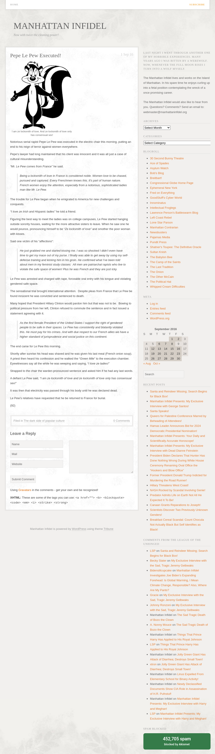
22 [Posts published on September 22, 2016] (172, 353)
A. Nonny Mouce (161, 624)
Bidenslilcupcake (161, 570)
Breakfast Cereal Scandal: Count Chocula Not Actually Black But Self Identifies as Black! (177, 524)
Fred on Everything (162, 192)
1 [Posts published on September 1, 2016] (172, 339)
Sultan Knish (158, 252)
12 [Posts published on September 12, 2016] (152, 348)
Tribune (108, 529)
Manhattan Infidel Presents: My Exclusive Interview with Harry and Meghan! (178, 703)
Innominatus (158, 202)
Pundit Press (158, 242)
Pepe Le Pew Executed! (36, 55)
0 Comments (121, 420)
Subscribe (197, 4)
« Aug (147, 363)
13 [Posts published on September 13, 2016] (159, 348)
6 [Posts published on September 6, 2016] (159, 343)
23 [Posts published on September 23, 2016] (178, 353)
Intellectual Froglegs (163, 207)
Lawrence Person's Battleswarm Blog (174, 212)
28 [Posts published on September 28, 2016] (165, 358)
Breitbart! (156, 178)
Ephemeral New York (163, 188)
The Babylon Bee (161, 257)
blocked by (177, 741)
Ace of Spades (159, 163)
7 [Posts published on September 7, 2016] (165, 343)
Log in (154, 303)
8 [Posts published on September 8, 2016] (172, 343)
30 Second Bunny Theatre (167, 158)
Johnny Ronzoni (160, 605)
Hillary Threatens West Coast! (169, 485)
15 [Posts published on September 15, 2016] (172, 348)
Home (14, 4)
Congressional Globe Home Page (172, 183)
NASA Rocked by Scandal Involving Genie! (177, 490)
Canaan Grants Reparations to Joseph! (175, 505)
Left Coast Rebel (161, 217)
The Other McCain (162, 276)
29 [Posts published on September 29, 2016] (172, 358)
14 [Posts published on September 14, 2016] (165, 348)
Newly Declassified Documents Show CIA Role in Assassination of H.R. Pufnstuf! (178, 688)
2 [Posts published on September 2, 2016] (178, 339)
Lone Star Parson (161, 222)
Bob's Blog (157, 173)
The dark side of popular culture (44, 420)
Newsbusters (158, 232)
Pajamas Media (160, 237)
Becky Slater (158, 560)
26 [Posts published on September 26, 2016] (152, 358)
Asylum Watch (159, 168)
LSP (152, 550)
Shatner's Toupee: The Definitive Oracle (175, 247)
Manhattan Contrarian (164, 227)
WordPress (79, 529)
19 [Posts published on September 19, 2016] (152, 353)
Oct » (156, 363)
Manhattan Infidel (60, 26)
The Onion (157, 272)
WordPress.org (159, 318)
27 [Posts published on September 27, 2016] (159, 358)
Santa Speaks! (159, 411)
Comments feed (160, 313)
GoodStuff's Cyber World (166, 197)
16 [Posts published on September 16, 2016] (178, 348)
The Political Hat (160, 281)
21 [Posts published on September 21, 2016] (165, 353)
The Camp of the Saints (165, 262)
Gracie (154, 595)
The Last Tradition (161, 267)
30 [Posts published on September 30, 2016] (178, 358)
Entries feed (158, 308)
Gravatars (24, 490)
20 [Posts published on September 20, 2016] (159, 353)
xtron (153, 664)
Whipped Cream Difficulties (167, 286)
